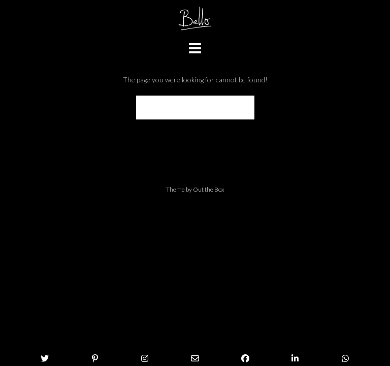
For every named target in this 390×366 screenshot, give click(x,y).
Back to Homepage (195, 107)
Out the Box (208, 189)
